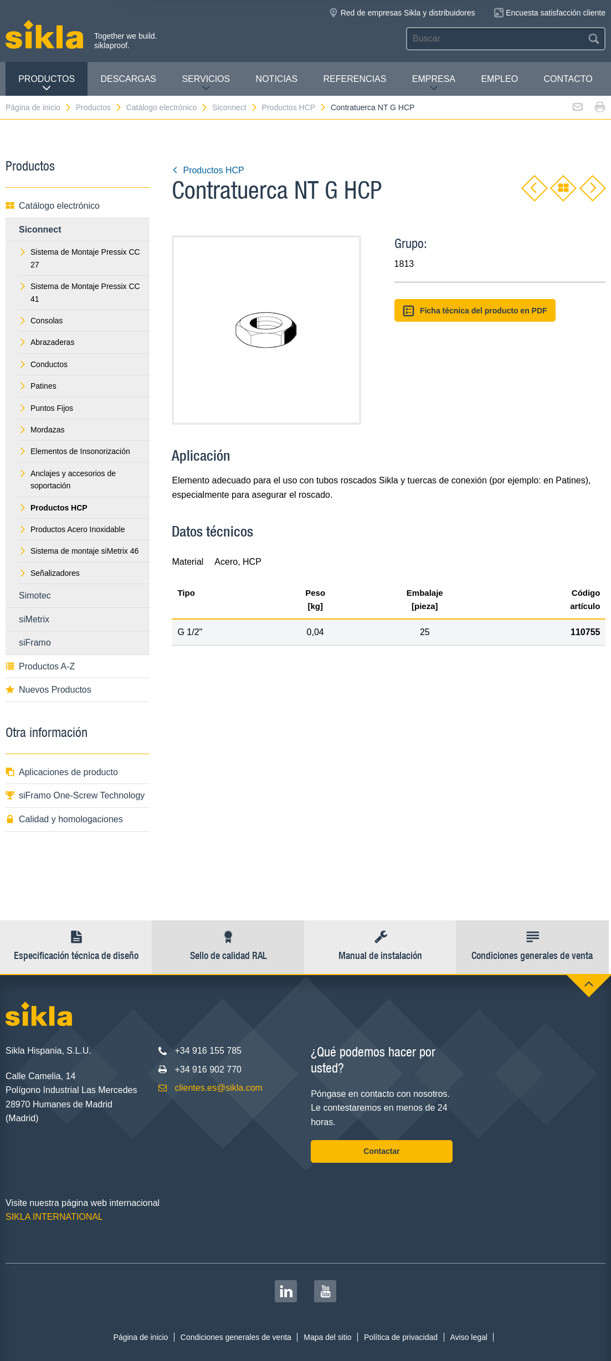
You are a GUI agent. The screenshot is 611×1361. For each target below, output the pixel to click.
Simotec (35, 595)
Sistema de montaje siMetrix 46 (78, 551)
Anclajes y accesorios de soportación (67, 479)
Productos (46, 83)
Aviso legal (468, 1337)
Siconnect (235, 107)
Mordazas (41, 429)
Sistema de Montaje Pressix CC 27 (79, 258)
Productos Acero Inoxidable (72, 529)
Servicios (206, 83)
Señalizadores (49, 573)
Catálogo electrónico (167, 107)
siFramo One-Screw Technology (75, 795)
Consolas (41, 320)
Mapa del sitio (327, 1337)
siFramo (35, 642)
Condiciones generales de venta (236, 1337)
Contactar (381, 1151)
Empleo (499, 79)
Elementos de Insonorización (74, 451)
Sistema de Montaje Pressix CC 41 (79, 292)
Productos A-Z (40, 666)
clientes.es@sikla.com (218, 1087)
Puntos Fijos (46, 408)
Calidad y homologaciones (64, 819)
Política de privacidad (401, 1337)
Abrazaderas (46, 342)
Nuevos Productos (48, 689)
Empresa (433, 83)
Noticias (277, 79)
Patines (38, 386)
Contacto (567, 79)
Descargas (128, 79)
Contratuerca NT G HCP (372, 107)
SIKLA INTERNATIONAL (54, 1216)
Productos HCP (294, 107)
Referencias (355, 79)
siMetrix (34, 619)
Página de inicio (39, 107)
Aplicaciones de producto (62, 772)
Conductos (43, 364)
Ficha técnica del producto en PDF (475, 311)
